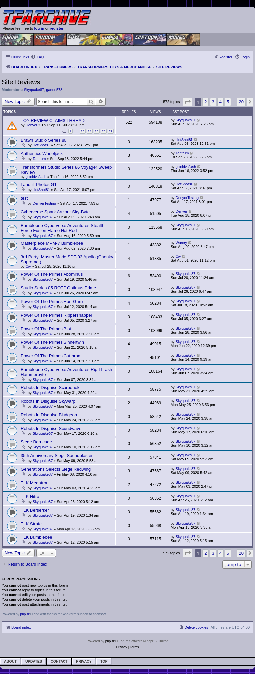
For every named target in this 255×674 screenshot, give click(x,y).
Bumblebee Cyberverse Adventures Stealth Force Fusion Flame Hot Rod (62, 228)
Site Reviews (21, 82)
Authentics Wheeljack (42, 153)
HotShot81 (41, 145)
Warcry (181, 243)
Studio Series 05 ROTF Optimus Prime (58, 287)
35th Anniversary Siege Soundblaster (57, 455)
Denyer (31, 125)
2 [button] (205, 101)
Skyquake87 (34, 90)
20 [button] (241, 101)
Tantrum (39, 159)
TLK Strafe (31, 523)
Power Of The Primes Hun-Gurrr (52, 301)
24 (89, 131)
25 (96, 131)
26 (103, 131)
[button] (187, 102)
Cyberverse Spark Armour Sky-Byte (55, 211)
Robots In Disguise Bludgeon (49, 414)
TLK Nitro (30, 496)
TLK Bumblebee (36, 537)
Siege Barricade (36, 441)
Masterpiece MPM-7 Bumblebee (52, 243)
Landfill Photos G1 (39, 184)
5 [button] (228, 101)
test (24, 198)
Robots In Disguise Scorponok (50, 387)
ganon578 (54, 90)
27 (110, 131)
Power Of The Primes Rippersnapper (56, 315)
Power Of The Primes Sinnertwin (52, 342)
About (10, 661)
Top (104, 661)
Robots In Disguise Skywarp (48, 401)
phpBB (25, 614)
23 (82, 131)
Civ (28, 266)
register (57, 28)
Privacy (84, 661)
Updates (33, 661)
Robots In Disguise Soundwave (51, 428)
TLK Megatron (35, 482)
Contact (59, 661)
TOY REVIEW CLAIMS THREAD (53, 120)
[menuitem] (37, 57)
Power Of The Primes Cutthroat (51, 355)
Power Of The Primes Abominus (52, 274)
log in (39, 28)
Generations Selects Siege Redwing (56, 469)
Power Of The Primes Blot (46, 328)
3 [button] (213, 101)
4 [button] (220, 101)
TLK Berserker (35, 510)
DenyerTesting (44, 203)
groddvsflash (36, 177)
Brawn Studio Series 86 (43, 140)
